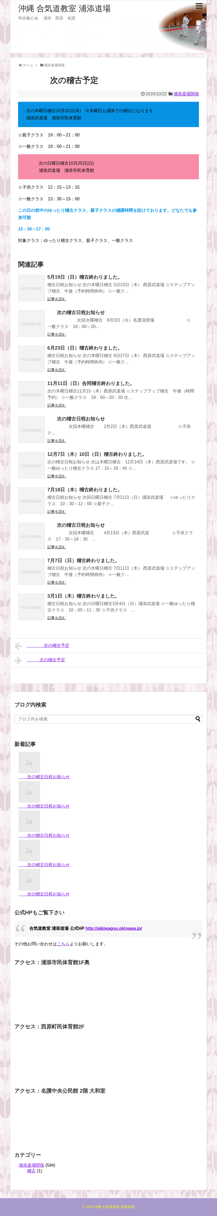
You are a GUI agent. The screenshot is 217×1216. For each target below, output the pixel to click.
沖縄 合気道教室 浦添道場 (64, 8)
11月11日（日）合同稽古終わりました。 (91, 383)
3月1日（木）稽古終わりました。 (83, 596)
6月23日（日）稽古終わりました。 (84, 348)
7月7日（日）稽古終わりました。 (83, 560)
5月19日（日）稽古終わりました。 (84, 277)
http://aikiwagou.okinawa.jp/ (114, 928)
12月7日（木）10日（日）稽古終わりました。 (97, 454)
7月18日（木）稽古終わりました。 (84, 489)
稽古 (31, 1171)
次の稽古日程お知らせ (76, 312)
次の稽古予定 (41, 646)
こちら (63, 944)
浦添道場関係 (186, 94)
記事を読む (56, 299)
